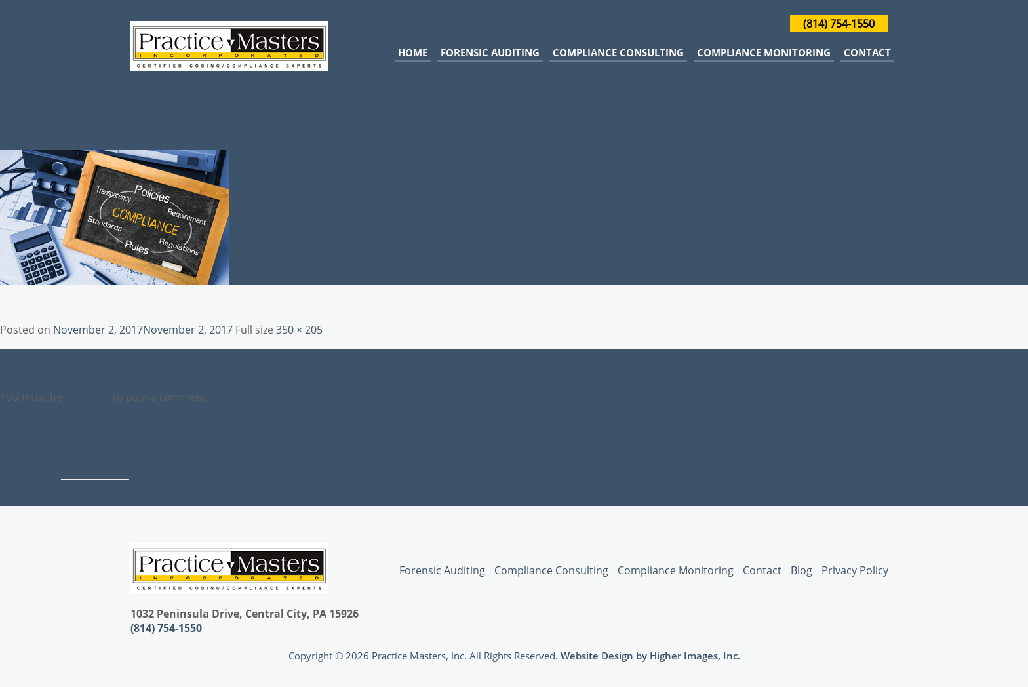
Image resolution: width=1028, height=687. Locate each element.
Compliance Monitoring (764, 52)
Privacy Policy (854, 570)
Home (412, 52)
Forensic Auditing (490, 52)
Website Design (597, 655)
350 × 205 (299, 330)
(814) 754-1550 (839, 23)
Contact (867, 52)
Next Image (28, 142)
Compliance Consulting (618, 52)
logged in (87, 396)
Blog (801, 570)
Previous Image (38, 126)
